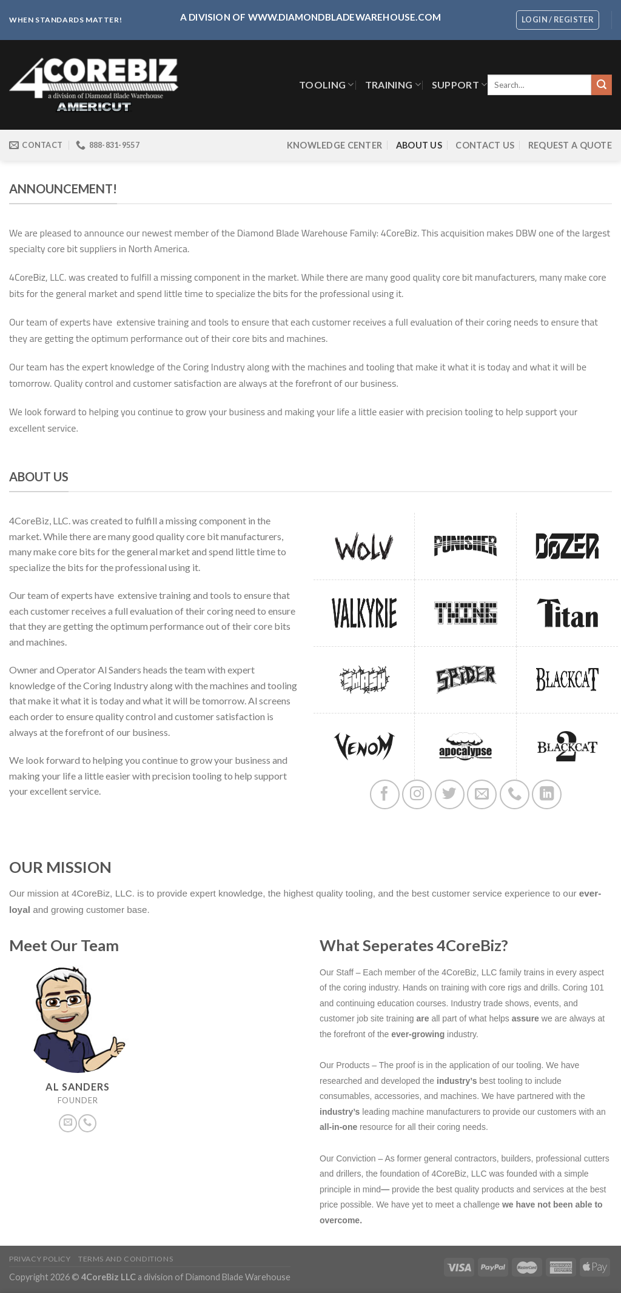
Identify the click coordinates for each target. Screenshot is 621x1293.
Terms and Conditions (125, 1258)
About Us (419, 145)
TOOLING (326, 84)
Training (393, 84)
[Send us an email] (482, 794)
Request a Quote (570, 145)
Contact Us (484, 145)
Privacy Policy (40, 1258)
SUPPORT (460, 84)
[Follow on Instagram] (417, 794)
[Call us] (514, 794)
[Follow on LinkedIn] (547, 794)
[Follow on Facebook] (385, 794)
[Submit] (601, 85)
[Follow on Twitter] (450, 794)
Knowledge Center (335, 145)
